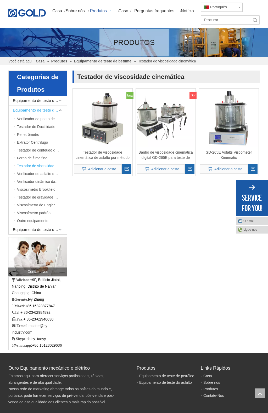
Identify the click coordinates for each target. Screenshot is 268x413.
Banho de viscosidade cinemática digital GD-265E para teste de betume (165, 155)
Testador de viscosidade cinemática (42, 166)
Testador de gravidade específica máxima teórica (42, 197)
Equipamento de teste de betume (40, 110)
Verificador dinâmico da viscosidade (42, 181)
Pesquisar (254, 20)
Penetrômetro (28, 134)
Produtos (210, 389)
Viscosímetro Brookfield (36, 189)
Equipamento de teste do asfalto (165, 382)
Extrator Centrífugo (32, 142)
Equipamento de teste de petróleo (40, 100)
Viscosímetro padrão (34, 213)
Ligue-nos (250, 229)
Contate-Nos (213, 395)
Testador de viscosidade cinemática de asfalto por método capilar (103, 155)
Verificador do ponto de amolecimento (42, 119)
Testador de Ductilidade (36, 127)
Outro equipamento (32, 221)
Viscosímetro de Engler (36, 205)
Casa (207, 376)
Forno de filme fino (32, 158)
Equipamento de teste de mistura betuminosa (40, 229)
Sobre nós (211, 382)
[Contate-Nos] (37, 256)
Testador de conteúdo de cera (41, 150)
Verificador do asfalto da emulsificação (42, 174)
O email (248, 221)
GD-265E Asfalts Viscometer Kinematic (228, 155)
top (260, 393)
